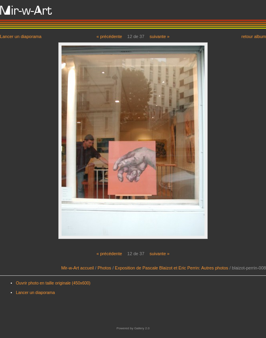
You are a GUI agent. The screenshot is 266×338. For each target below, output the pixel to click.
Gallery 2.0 (142, 328)
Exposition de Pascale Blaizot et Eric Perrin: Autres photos (171, 267)
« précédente (109, 36)
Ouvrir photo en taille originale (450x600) (53, 283)
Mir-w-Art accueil (77, 267)
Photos (104, 267)
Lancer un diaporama (20, 36)
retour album (253, 36)
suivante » (160, 36)
